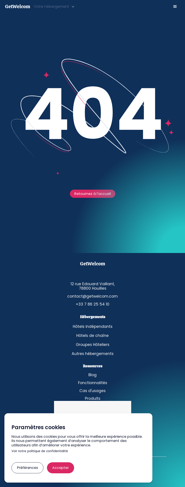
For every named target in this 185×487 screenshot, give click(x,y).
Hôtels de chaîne (92, 335)
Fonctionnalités (92, 383)
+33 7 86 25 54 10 (92, 304)
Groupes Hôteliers (92, 344)
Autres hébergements (93, 353)
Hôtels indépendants (92, 326)
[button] (54, 6)
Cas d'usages (92, 391)
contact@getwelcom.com (92, 296)
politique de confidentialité (47, 451)
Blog (92, 375)
